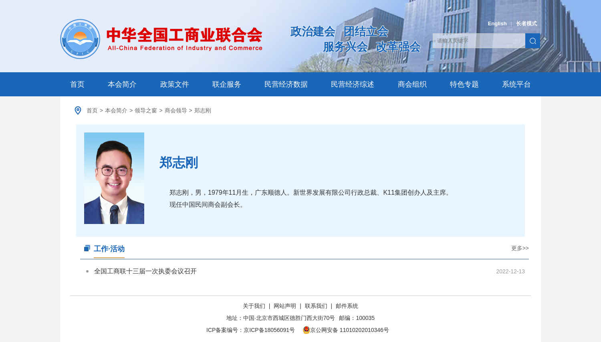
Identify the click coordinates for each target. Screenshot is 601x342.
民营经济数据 (286, 84)
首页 (77, 84)
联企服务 (226, 84)
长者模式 (526, 23)
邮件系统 (347, 306)
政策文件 (174, 84)
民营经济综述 (352, 84)
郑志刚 (202, 110)
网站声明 (285, 306)
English (497, 23)
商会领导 (176, 110)
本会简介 (122, 84)
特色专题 (464, 84)
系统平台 (516, 84)
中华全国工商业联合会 (161, 39)
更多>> (520, 248)
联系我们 (316, 306)
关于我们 (255, 306)
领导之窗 (146, 110)
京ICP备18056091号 (269, 330)
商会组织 (412, 84)
